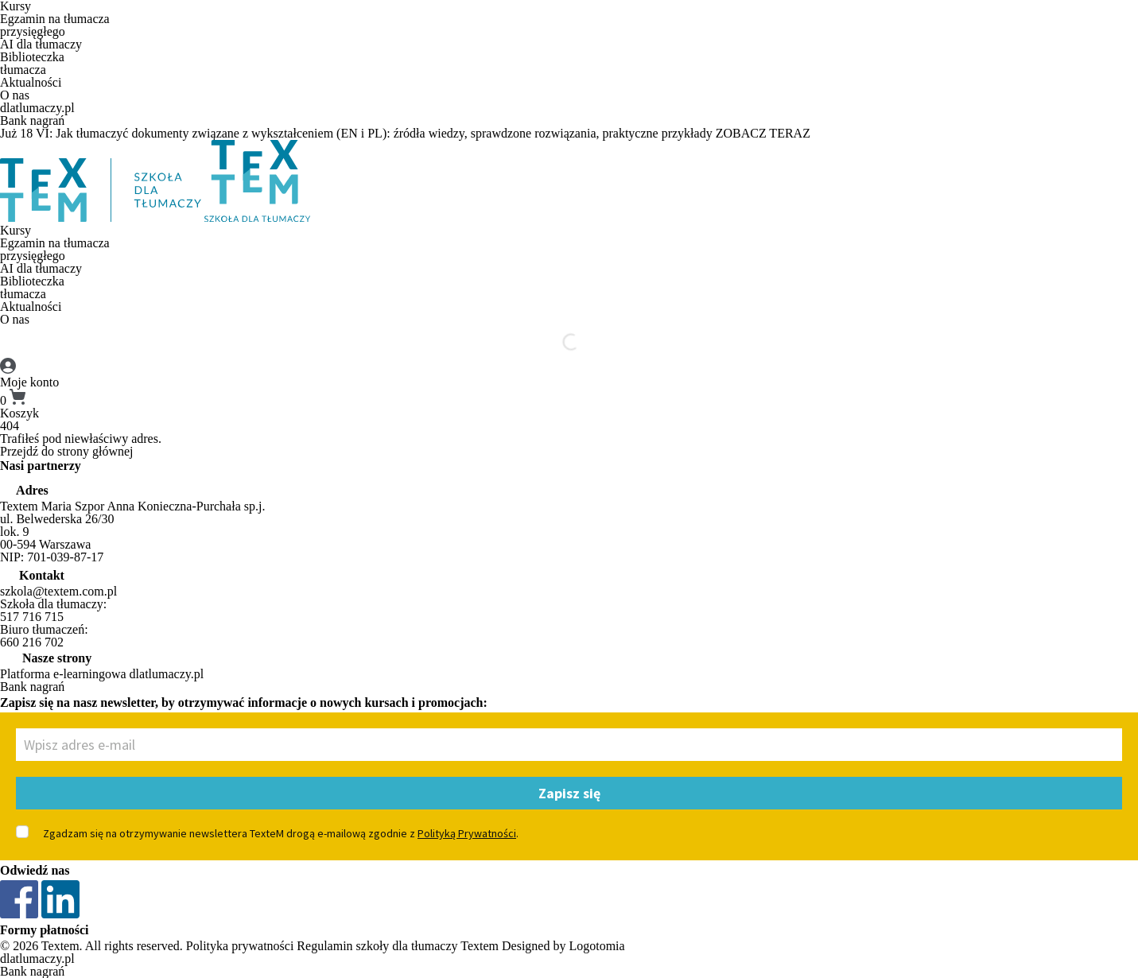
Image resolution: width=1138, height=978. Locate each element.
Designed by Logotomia (563, 946)
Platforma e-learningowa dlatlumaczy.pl (102, 674)
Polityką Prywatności (467, 833)
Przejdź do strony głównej (67, 451)
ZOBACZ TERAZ (763, 133)
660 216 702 (32, 642)
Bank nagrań (32, 120)
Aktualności (30, 82)
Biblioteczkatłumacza (32, 63)
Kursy (15, 230)
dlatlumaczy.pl (37, 107)
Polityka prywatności (240, 946)
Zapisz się (569, 793)
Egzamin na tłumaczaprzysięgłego (55, 25)
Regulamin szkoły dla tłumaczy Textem (398, 946)
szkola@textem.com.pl (58, 591)
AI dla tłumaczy (41, 44)
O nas (14, 95)
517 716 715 (32, 616)
